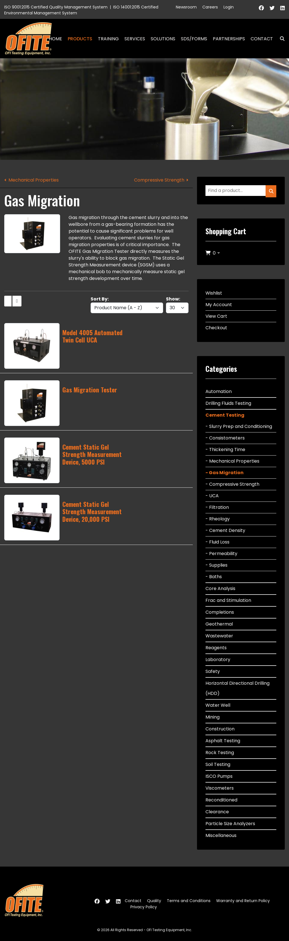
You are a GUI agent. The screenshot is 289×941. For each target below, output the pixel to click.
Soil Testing (217, 764)
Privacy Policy (143, 907)
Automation (218, 391)
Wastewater (219, 636)
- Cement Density (225, 530)
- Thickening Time (225, 449)
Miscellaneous (221, 835)
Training (108, 39)
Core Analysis (220, 588)
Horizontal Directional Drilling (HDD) (237, 688)
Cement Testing (224, 415)
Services (134, 39)
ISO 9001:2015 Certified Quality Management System (56, 7)
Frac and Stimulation (228, 600)
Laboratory (217, 659)
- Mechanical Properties (232, 461)
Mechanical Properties (33, 180)
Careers (210, 7)
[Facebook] (261, 8)
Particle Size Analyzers (230, 823)
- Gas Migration (224, 472)
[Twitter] (272, 8)
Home (55, 39)
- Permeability (221, 553)
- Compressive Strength (232, 484)
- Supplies (216, 565)
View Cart (216, 316)
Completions (219, 612)
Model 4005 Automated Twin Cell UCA (92, 336)
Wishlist (213, 293)
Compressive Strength (159, 180)
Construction (220, 729)
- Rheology (217, 519)
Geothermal (219, 624)
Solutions (163, 39)
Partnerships (229, 39)
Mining (212, 717)
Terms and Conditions (189, 901)
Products (80, 39)
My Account (218, 304)
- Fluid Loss (217, 542)
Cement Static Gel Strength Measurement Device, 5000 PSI (92, 454)
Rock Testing (219, 752)
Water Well (217, 705)
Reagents (216, 647)
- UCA (212, 495)
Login (229, 7)
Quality (154, 901)
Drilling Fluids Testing (228, 403)
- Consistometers (225, 438)
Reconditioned (221, 800)
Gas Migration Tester (89, 389)
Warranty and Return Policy (243, 901)
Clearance (217, 812)
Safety (212, 671)
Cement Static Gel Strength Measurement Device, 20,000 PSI (92, 511)
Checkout (216, 327)
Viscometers (219, 788)
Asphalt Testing (222, 740)
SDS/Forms (194, 39)
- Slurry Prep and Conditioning (238, 426)
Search (280, 39)
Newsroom (186, 7)
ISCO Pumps (219, 776)
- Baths (213, 576)
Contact (262, 39)
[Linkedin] (282, 8)
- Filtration (217, 507)
